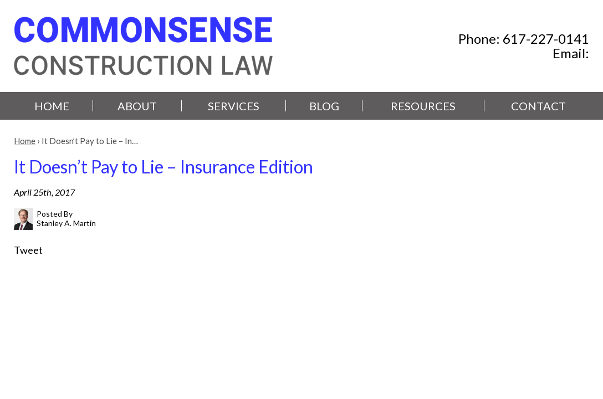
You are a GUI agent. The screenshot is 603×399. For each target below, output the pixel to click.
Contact (538, 105)
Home (51, 105)
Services (233, 105)
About (137, 105)
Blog (324, 105)
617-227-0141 (546, 38)
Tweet (28, 250)
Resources (423, 105)
